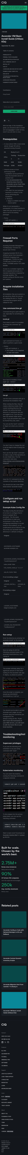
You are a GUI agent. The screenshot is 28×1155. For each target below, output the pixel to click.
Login (3, 1085)
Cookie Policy (5, 1144)
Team (3, 1122)
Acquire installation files (11, 59)
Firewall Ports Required (10, 57)
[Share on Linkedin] (4, 120)
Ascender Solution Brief (10, 835)
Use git (5, 66)
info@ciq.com (5, 1039)
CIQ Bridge (4, 1065)
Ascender (11, 130)
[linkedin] (2, 1042)
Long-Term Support (7, 1076)
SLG (2, 1151)
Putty (9, 201)
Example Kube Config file (10, 71)
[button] (26, 2)
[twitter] (5, 1042)
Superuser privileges (9, 80)
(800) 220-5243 (5, 1036)
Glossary (4, 1099)
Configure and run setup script (12, 69)
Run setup (6, 73)
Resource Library (6, 1102)
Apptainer (4, 1062)
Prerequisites (7, 54)
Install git (6, 64)
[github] (8, 1042)
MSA (2, 1150)
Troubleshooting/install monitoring (11, 77)
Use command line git (9, 61)
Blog (5, 1096)
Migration (4, 1082)
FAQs (2, 1128)
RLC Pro (3, 1050)
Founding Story (6, 1116)
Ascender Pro (5, 1053)
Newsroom (4, 1125)
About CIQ (4, 1113)
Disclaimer (4, 1146)
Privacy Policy (5, 1142)
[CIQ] (4, 2)
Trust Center (5, 1105)
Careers (7, 1131)
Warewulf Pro (5, 1059)
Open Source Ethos (7, 1119)
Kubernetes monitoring (10, 82)
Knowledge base (6, 1088)
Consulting (5, 1079)
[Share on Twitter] (8, 120)
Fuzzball (4, 1056)
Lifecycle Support (6, 1073)
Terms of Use (5, 1148)
